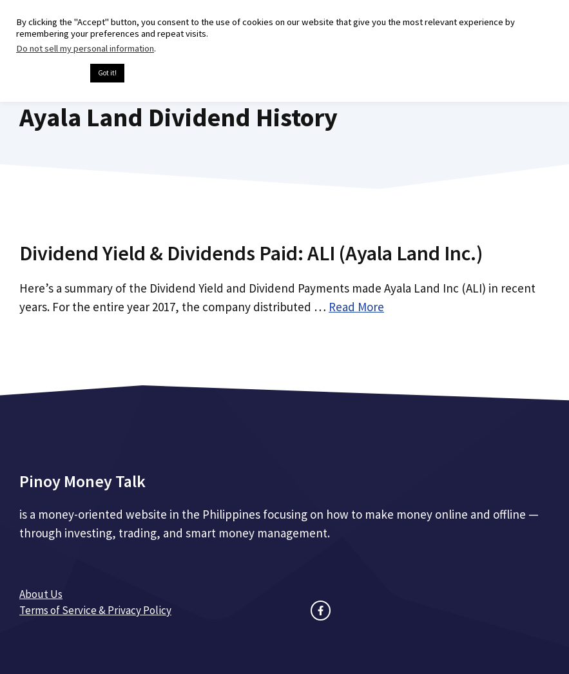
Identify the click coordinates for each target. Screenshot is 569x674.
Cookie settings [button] (50, 73)
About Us (41, 594)
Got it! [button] (107, 72)
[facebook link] (321, 611)
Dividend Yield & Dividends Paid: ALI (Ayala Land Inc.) (251, 253)
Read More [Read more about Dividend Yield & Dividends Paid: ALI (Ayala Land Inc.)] (356, 306)
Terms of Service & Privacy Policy (95, 610)
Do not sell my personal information (85, 48)
